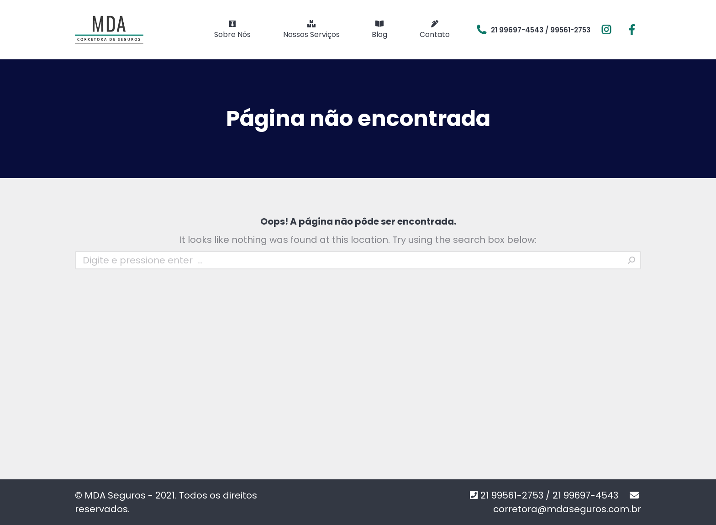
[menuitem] (232, 29)
